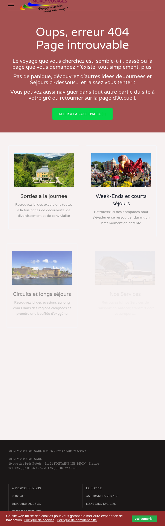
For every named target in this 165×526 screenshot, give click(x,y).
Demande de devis (26, 504)
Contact (19, 496)
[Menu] (11, 5)
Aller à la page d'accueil (82, 116)
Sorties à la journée (44, 196)
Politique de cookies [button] (39, 520)
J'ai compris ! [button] (144, 518)
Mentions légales (101, 504)
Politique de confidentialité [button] (77, 520)
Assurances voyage (102, 496)
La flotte (94, 488)
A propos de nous (26, 488)
